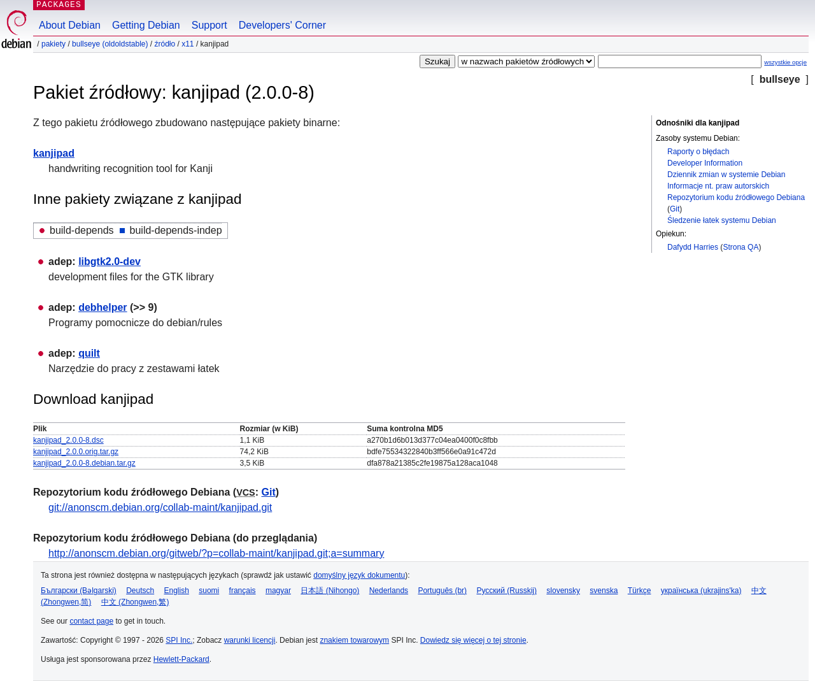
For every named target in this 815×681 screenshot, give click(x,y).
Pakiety (53, 43)
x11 (187, 43)
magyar (278, 590)
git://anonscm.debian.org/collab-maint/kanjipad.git (160, 507)
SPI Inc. (179, 640)
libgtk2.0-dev (109, 261)
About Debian (70, 25)
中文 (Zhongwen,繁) (135, 602)
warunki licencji (250, 640)
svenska (604, 590)
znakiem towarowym (354, 640)
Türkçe (639, 590)
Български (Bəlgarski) (79, 590)
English (176, 590)
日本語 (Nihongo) (330, 590)
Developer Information (704, 163)
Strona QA (740, 247)
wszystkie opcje (785, 62)
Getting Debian (146, 25)
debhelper (102, 307)
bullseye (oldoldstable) (110, 43)
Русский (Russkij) (506, 590)
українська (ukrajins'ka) (701, 590)
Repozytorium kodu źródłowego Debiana (736, 197)
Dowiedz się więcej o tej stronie (473, 640)
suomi (209, 590)
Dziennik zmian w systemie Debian (726, 174)
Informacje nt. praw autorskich (718, 186)
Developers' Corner (282, 25)
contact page (91, 621)
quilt (89, 353)
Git (674, 208)
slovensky (563, 590)
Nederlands (388, 590)
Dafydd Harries (692, 247)
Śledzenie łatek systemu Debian (721, 220)
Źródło (164, 43)
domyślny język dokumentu (359, 575)
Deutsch (140, 590)
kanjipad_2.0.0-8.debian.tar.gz (84, 463)
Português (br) (442, 590)
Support (209, 25)
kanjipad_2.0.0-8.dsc (68, 440)
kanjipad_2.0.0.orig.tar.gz (75, 451)
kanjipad (53, 153)
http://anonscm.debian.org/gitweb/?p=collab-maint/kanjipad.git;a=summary (216, 553)
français (242, 590)
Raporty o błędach (698, 151)
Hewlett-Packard (181, 659)
